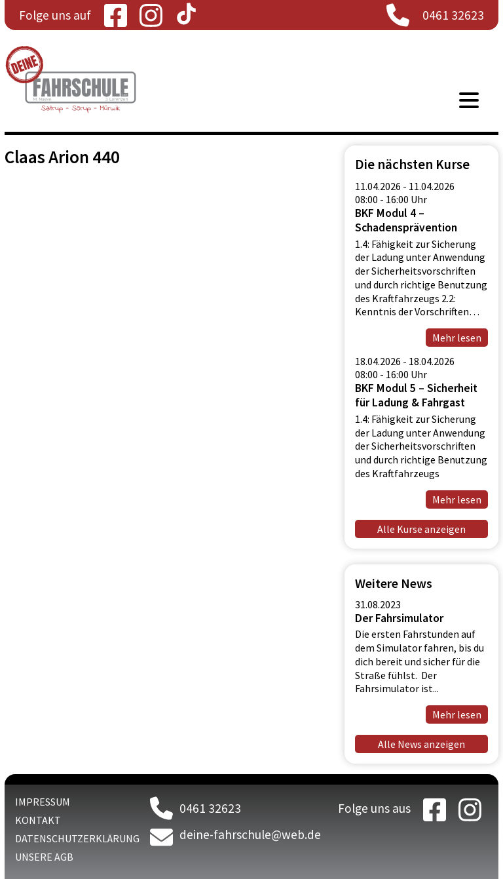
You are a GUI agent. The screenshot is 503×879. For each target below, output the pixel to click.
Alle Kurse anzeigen (421, 529)
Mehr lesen (456, 714)
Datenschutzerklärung (77, 838)
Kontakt (38, 820)
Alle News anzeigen (421, 744)
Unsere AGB (44, 856)
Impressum (42, 801)
